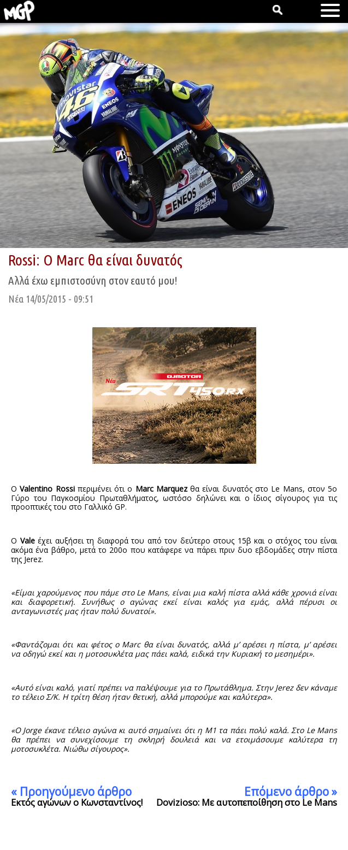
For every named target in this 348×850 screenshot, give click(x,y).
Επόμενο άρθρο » (290, 791)
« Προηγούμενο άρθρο (71, 791)
